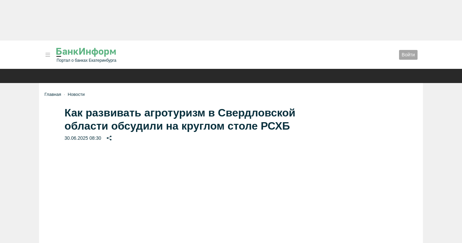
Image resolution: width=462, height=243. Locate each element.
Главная (52, 94)
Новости (76, 94)
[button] (47, 54)
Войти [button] (408, 54)
